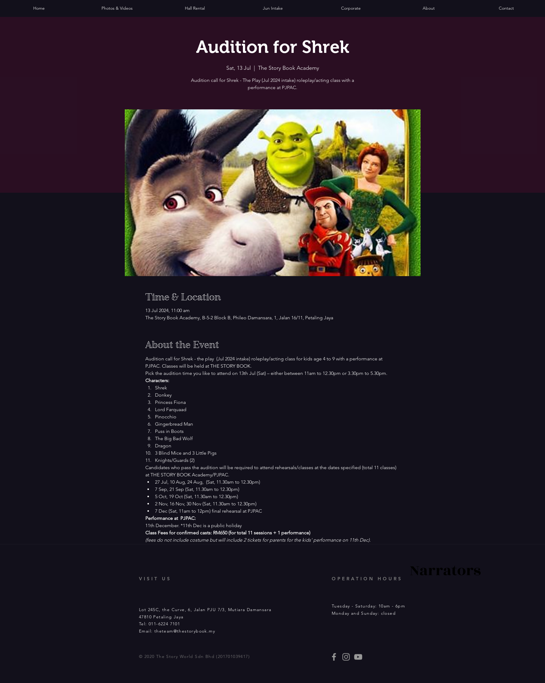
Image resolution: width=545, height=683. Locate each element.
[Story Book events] (358, 657)
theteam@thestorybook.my (184, 631)
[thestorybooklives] (334, 657)
